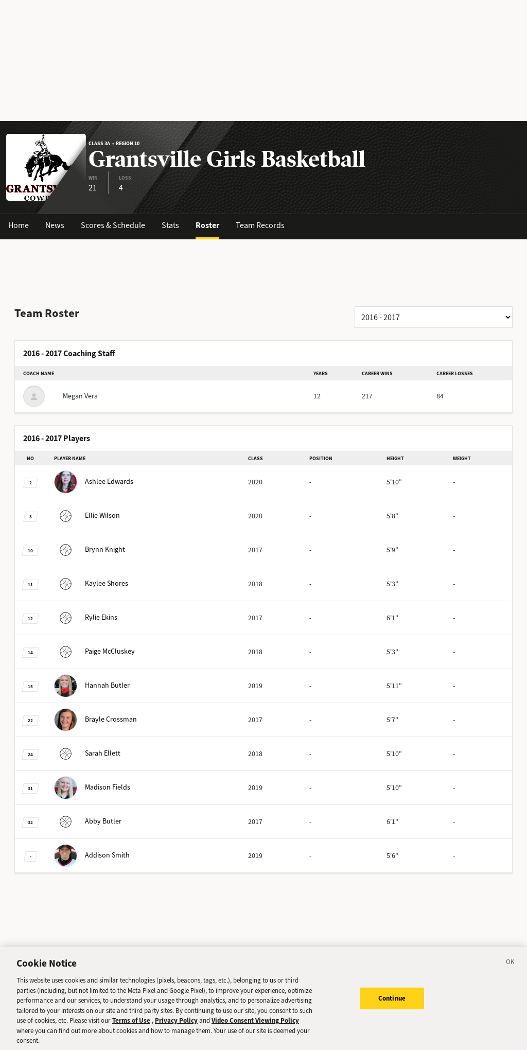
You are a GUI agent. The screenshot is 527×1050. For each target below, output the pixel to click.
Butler (92, 685)
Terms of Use (131, 1029)
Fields (92, 787)
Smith (92, 855)
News (54, 225)
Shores (91, 583)
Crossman (95, 719)
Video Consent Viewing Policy (255, 1029)
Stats (170, 225)
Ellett (87, 753)
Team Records (260, 225)
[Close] (510, 972)
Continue (392, 1006)
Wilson (87, 515)
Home (18, 225)
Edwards (93, 481)
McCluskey (94, 651)
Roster (207, 225)
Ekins (85, 617)
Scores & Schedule (113, 225)
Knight (89, 549)
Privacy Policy (176, 1029)
